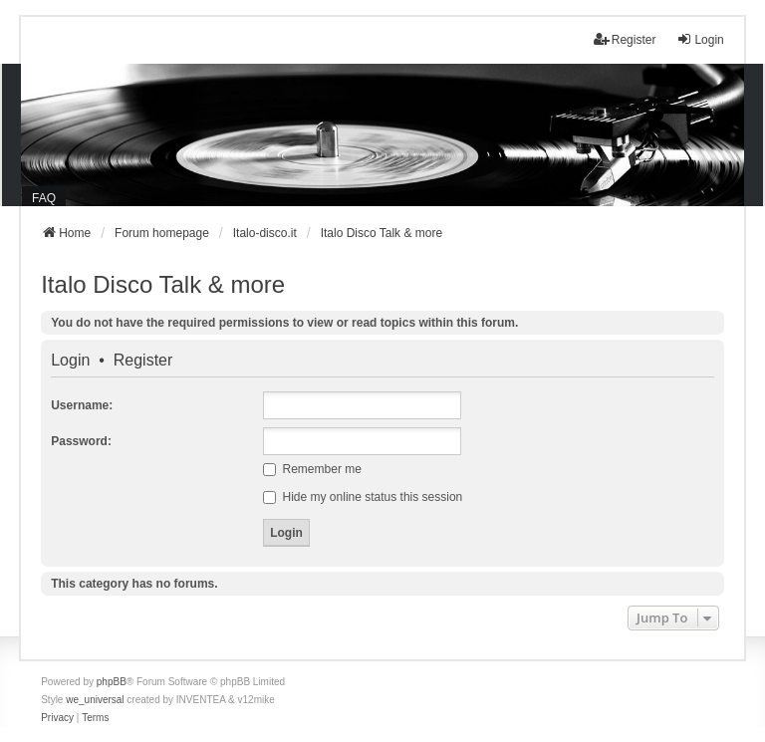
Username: (82, 405)
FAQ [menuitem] (44, 198)
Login (70, 361)
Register (143, 361)
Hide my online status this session (362, 497)
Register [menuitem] (625, 39)
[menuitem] (57, 718)
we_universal (95, 699)
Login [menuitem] (699, 39)
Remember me (312, 469)
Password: (81, 441)
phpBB (112, 681)
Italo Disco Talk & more (163, 284)
